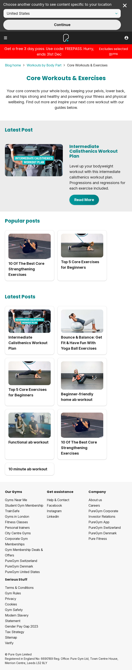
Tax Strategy (14, 632)
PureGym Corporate (103, 511)
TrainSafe (12, 511)
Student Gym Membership (24, 505)
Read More (84, 200)
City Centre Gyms (18, 533)
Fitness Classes (16, 522)
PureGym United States (22, 572)
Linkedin (53, 516)
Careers (94, 505)
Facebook (54, 505)
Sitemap (11, 637)
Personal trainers (17, 528)
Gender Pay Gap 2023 (21, 626)
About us (95, 500)
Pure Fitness (97, 539)
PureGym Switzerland (21, 561)
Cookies (11, 604)
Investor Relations (101, 516)
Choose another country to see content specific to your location (57, 4)
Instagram (54, 511)
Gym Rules (13, 593)
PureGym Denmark (19, 566)
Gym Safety (14, 610)
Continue (62, 25)
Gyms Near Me (16, 500)
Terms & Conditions (19, 588)
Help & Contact (58, 500)
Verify (9, 643)
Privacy (10, 599)
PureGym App (98, 522)
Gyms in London (17, 516)
